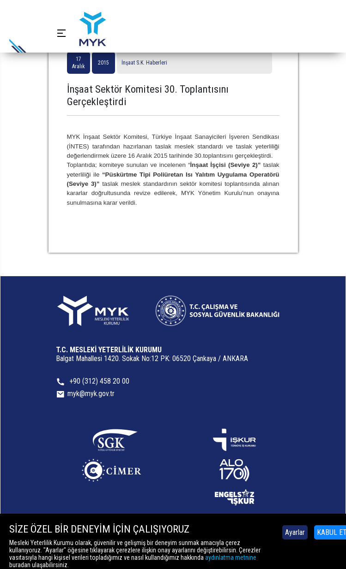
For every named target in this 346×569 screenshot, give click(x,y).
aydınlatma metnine (230, 557)
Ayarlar (295, 532)
